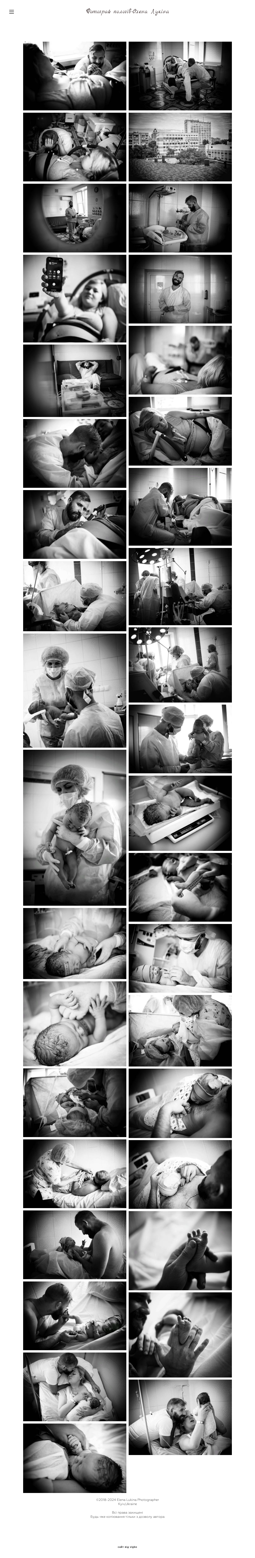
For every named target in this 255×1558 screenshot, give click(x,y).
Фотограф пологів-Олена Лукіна (127, 12)
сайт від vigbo (127, 1547)
